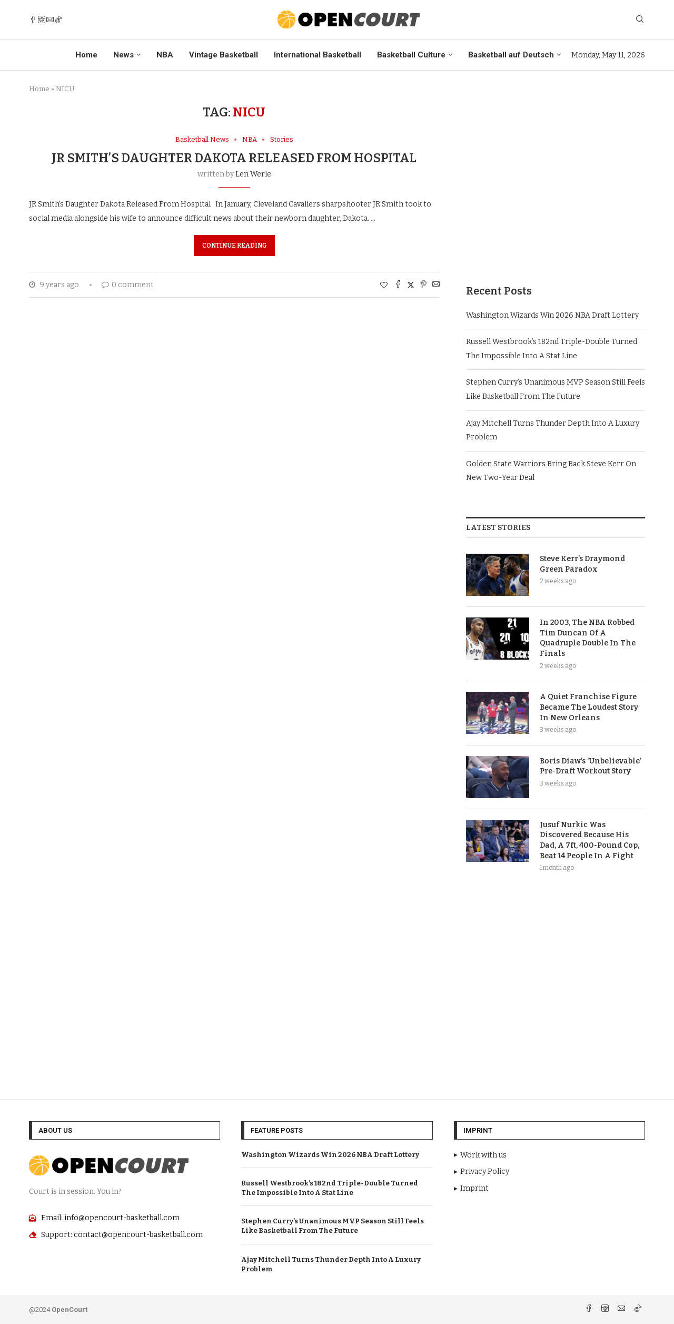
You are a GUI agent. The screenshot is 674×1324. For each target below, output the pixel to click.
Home (86, 55)
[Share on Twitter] (410, 285)
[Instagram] (41, 19)
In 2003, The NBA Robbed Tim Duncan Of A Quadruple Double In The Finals (588, 638)
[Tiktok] (58, 19)
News (123, 55)
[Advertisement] (555, 178)
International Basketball (317, 55)
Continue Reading (234, 245)
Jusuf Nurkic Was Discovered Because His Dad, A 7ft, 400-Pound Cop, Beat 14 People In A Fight (589, 840)
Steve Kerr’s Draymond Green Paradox (582, 564)
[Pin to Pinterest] (423, 285)
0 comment (128, 284)
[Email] (50, 19)
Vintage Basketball (223, 55)
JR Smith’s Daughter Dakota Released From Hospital (234, 158)
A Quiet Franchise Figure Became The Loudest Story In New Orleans (589, 707)
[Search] (640, 19)
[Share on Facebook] (398, 285)
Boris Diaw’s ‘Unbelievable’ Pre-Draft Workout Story (590, 766)
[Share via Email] (436, 285)
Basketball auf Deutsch (511, 55)
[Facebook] (33, 19)
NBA (164, 55)
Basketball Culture (411, 55)
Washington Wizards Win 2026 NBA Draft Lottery (552, 315)
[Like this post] (384, 285)
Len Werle (253, 174)
